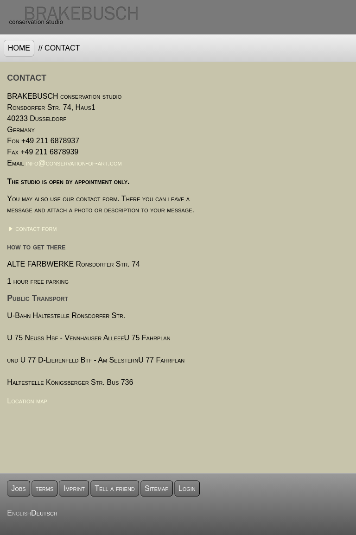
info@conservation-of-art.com (74, 163)
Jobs (18, 488)
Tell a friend (115, 488)
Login (187, 488)
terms (45, 488)
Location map (27, 401)
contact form (36, 228)
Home (19, 48)
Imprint (74, 488)
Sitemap (157, 488)
